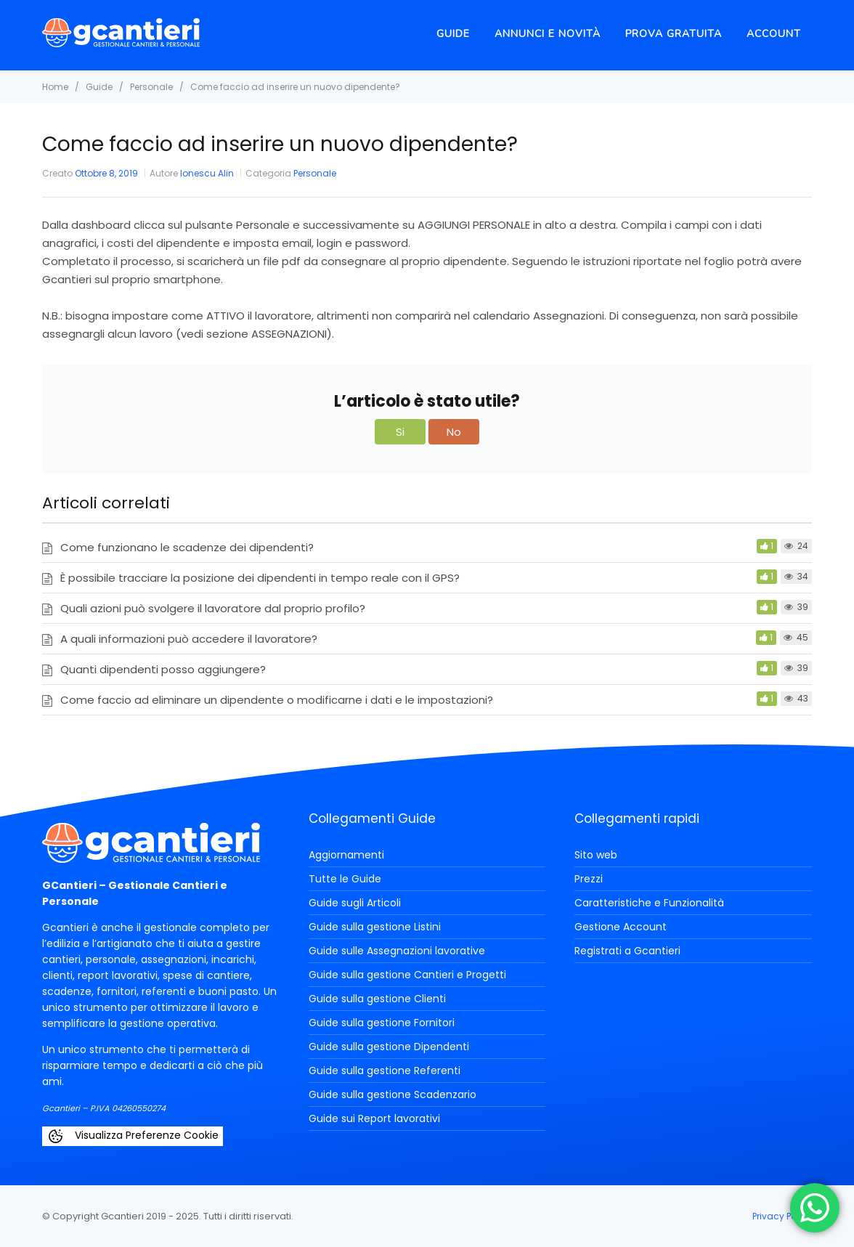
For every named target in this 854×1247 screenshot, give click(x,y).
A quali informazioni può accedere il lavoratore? (188, 638)
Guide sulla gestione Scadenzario (392, 1094)
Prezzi (588, 879)
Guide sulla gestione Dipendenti (389, 1046)
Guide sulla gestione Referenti (384, 1070)
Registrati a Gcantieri (627, 950)
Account (774, 34)
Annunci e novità (548, 34)
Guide (453, 34)
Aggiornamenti (346, 855)
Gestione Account (620, 926)
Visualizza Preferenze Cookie (132, 1136)
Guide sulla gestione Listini (375, 926)
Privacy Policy (782, 1216)
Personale (314, 173)
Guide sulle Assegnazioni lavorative (397, 950)
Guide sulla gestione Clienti (377, 998)
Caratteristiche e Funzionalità (649, 902)
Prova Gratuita (673, 34)
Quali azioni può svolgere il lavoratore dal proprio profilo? (212, 608)
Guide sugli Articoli (355, 902)
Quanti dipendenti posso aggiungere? (163, 669)
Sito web (595, 855)
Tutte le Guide (345, 879)
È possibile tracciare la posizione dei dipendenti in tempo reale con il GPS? (260, 577)
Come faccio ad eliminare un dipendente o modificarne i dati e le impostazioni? (276, 699)
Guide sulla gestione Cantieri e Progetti (407, 974)
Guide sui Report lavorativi (374, 1118)
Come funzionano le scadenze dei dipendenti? (187, 547)
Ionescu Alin (207, 173)
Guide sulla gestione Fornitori (382, 1022)
